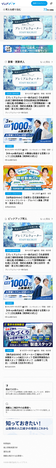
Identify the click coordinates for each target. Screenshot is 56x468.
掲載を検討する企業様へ (13, 456)
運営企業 (7, 452)
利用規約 (7, 443)
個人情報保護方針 (10, 447)
